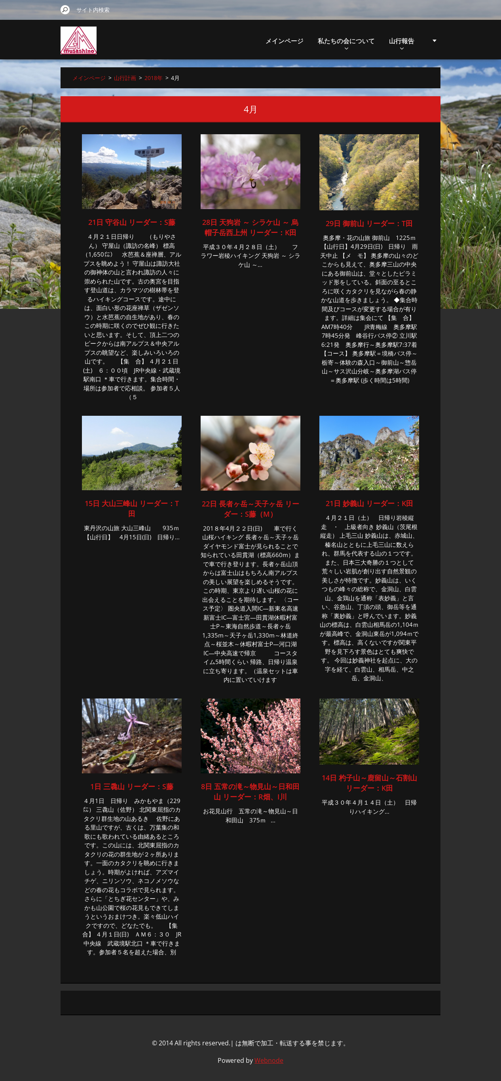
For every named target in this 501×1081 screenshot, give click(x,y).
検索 (65, 9)
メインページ (285, 40)
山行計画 (125, 78)
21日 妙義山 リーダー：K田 (369, 503)
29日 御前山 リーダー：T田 (369, 223)
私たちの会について (346, 42)
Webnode (268, 1060)
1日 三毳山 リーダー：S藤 (131, 786)
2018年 (153, 78)
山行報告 (402, 42)
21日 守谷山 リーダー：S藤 (131, 222)
